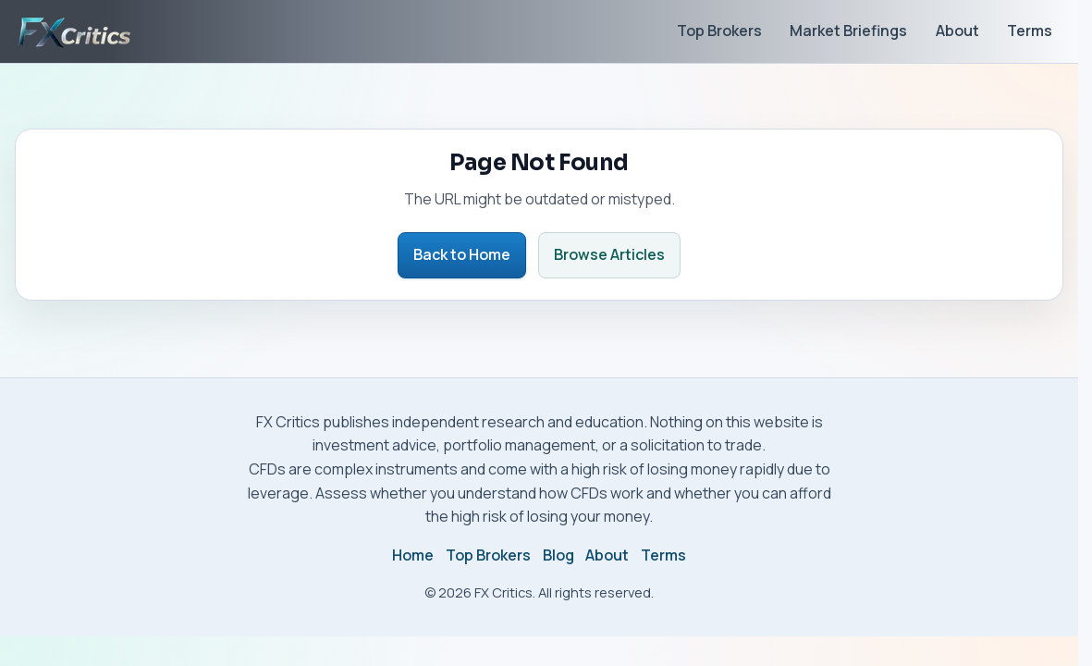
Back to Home (461, 254)
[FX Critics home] (74, 31)
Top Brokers (719, 30)
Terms (1029, 30)
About (957, 30)
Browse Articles (609, 254)
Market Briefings (848, 30)
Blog (558, 555)
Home (413, 555)
